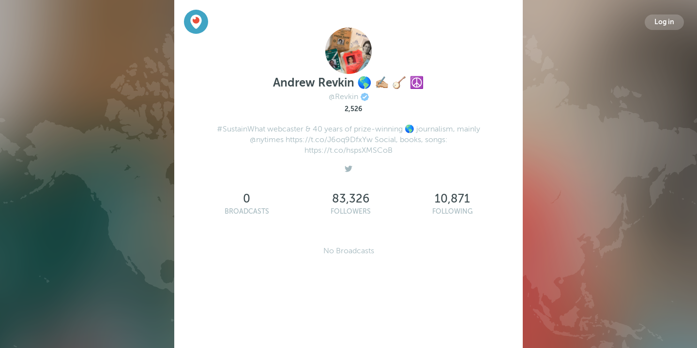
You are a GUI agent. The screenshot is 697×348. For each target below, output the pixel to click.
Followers (351, 211)
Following (452, 211)
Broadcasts (247, 211)
